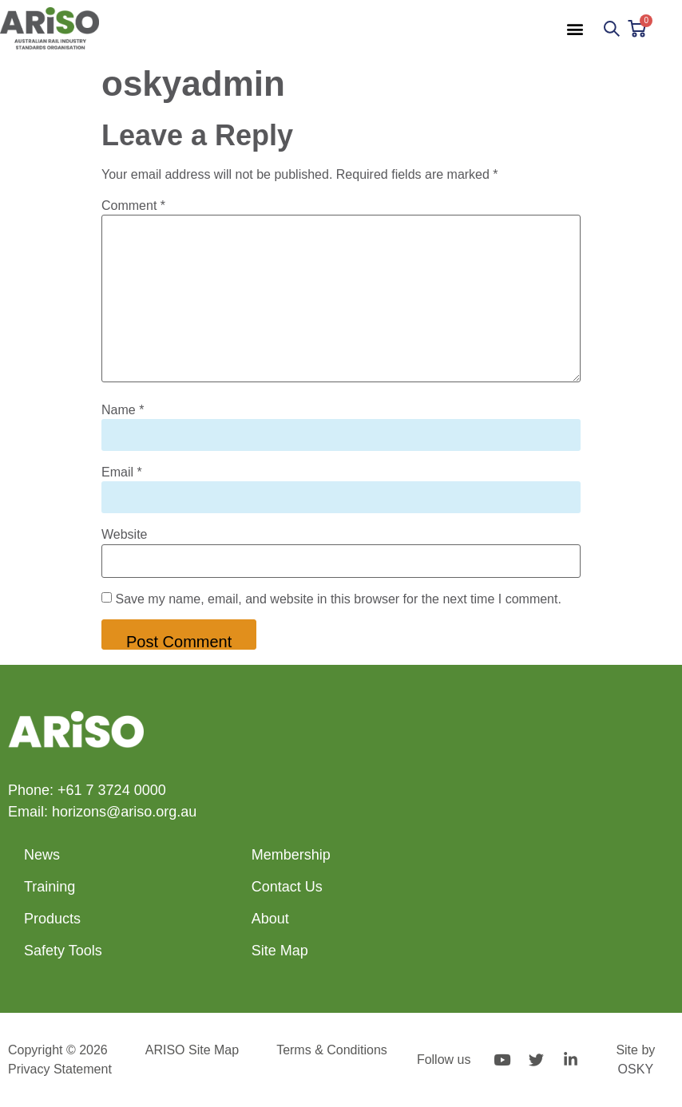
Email (121, 472)
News (42, 855)
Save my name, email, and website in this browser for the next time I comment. (338, 599)
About (270, 919)
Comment (133, 206)
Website (124, 534)
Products (52, 919)
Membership (291, 855)
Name (122, 410)
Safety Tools (63, 951)
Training (49, 887)
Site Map (280, 951)
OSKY (635, 1069)
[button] (574, 28)
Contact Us (287, 887)
